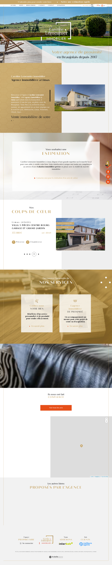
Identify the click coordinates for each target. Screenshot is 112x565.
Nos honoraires (52, 551)
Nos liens (80, 551)
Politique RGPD (88, 551)
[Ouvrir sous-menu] (24, 5)
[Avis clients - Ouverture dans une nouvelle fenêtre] (85, 544)
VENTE (21, 5)
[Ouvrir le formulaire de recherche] (88, 5)
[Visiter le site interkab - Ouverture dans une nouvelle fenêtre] (66, 543)
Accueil (13, 5)
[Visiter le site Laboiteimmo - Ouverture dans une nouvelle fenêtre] (56, 559)
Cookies (94, 551)
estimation (61, 5)
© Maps (97, 476)
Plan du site (60, 551)
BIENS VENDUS (30, 5)
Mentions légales (69, 551)
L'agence (42, 5)
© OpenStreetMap (104, 476)
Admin (76, 551)
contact (51, 5)
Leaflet (91, 476)
